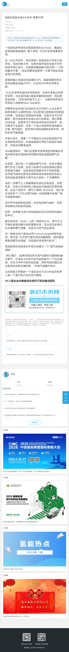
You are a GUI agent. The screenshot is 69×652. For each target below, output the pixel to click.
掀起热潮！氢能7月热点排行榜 (13, 569)
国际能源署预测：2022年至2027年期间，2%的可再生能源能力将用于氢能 (30, 354)
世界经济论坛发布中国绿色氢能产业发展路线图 (20, 408)
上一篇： (9, 335)
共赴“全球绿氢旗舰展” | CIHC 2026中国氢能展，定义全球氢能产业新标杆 (26, 471)
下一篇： (9, 349)
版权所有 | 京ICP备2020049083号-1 (34, 647)
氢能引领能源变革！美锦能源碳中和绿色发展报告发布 (22, 394)
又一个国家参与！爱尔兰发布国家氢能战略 (18, 401)
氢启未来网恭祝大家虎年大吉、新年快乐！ (17, 616)
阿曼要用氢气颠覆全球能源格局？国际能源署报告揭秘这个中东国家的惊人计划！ (31, 415)
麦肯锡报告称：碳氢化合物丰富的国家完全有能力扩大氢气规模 (27, 341)
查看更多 (35, 422)
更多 (64, 430)
